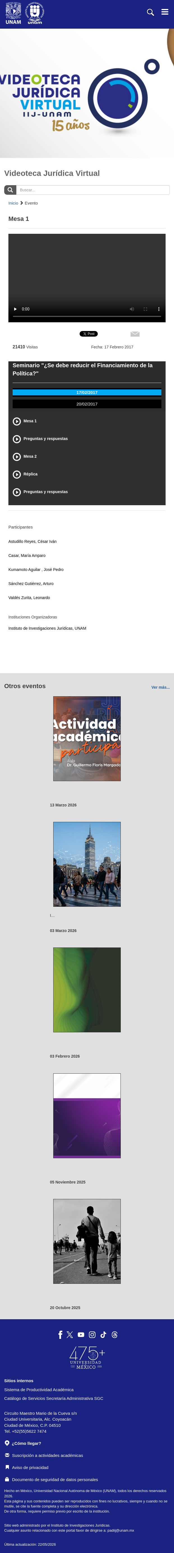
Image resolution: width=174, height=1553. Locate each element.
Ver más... (161, 687)
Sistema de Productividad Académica (39, 1389)
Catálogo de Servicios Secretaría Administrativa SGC (53, 1398)
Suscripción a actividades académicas (44, 1455)
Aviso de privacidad (26, 1467)
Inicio (13, 203)
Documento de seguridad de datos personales (51, 1479)
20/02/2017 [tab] (87, 404)
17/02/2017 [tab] (87, 392)
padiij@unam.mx (121, 1530)
